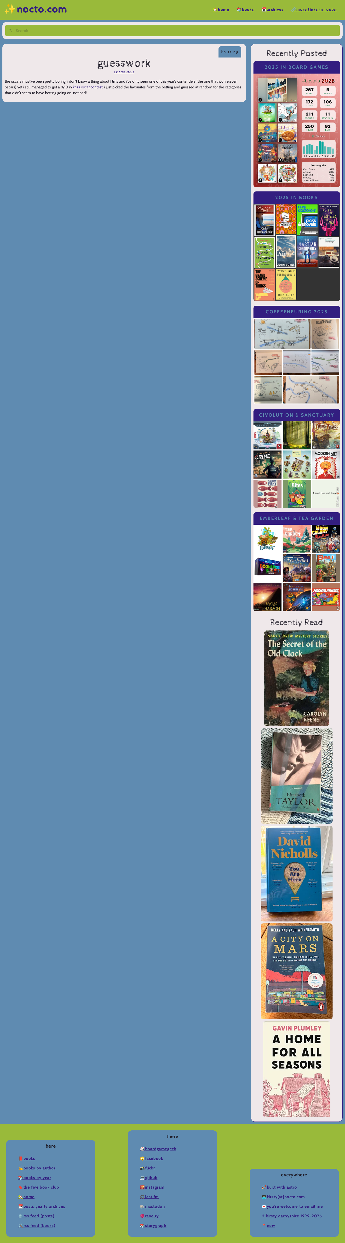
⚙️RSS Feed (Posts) (36, 1216)
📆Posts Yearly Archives (41, 1206)
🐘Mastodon (152, 1206)
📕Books (26, 1158)
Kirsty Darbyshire (282, 1216)
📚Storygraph (153, 1225)
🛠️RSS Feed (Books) (36, 1225)
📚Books (245, 9)
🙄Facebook (151, 1158)
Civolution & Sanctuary (296, 415)
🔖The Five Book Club (38, 1187)
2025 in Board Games (297, 67)
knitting (230, 52)
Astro (292, 1187)
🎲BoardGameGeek (158, 1149)
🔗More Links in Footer (314, 9)
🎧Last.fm (149, 1197)
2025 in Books (296, 197)
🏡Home (221, 9)
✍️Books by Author (37, 1168)
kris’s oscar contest (88, 87)
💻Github (148, 1177)
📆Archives (272, 9)
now (271, 1225)
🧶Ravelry (149, 1216)
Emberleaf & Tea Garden (297, 518)
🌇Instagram (152, 1187)
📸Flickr (147, 1168)
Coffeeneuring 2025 (297, 312)
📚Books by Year (34, 1177)
